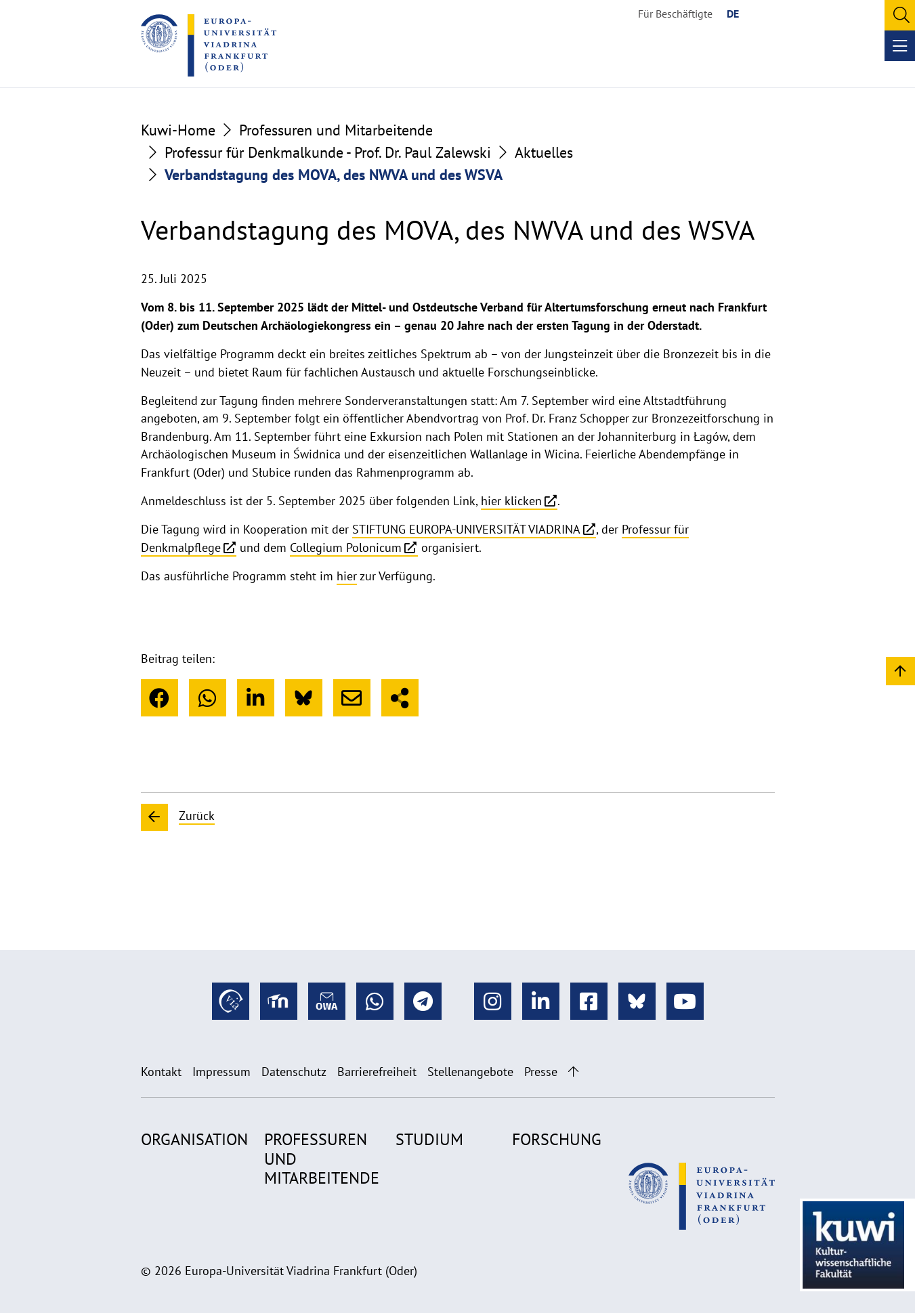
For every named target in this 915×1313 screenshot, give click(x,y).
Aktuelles (544, 152)
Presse (540, 1071)
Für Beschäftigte (675, 13)
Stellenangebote (470, 1071)
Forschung (556, 1139)
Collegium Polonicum (346, 547)
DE (733, 13)
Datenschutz (293, 1071)
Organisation (194, 1139)
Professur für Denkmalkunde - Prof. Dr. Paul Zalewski (328, 152)
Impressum (221, 1071)
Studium (429, 1139)
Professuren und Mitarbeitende (336, 130)
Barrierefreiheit (377, 1071)
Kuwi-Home (178, 130)
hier (347, 576)
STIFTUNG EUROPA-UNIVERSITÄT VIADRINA (466, 529)
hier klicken (511, 501)
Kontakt (161, 1071)
